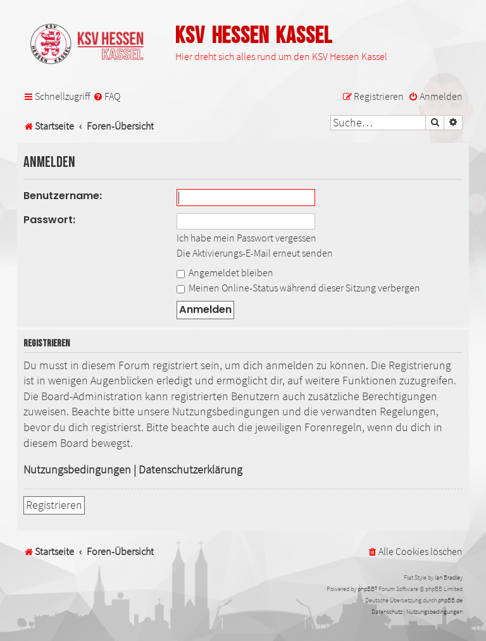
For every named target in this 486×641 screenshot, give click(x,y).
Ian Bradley (449, 577)
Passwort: (49, 219)
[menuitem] (106, 96)
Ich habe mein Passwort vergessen (246, 237)
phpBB (366, 589)
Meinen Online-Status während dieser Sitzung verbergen (298, 287)
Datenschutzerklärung (190, 470)
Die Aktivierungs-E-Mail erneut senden (255, 253)
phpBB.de (450, 600)
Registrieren (54, 505)
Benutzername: (62, 195)
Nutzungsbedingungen (77, 470)
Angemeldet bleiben (225, 272)
